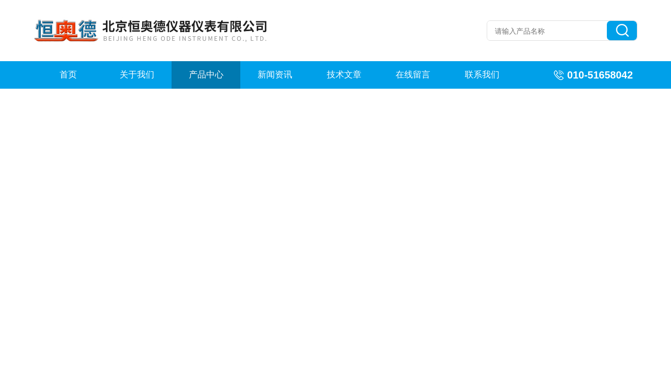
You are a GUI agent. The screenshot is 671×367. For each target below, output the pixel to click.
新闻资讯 (275, 75)
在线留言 (413, 75)
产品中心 (206, 75)
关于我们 (137, 75)
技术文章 (344, 75)
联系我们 (482, 75)
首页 (68, 75)
